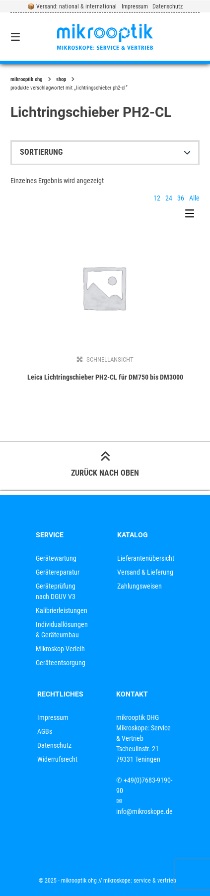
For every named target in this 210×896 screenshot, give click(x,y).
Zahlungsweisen (139, 586)
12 (156, 198)
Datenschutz (167, 6)
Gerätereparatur (57, 572)
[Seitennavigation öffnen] (29, 37)
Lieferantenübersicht (145, 558)
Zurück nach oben (105, 465)
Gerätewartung (56, 558)
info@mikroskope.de (144, 811)
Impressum (135, 6)
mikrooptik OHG (26, 79)
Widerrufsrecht (57, 759)
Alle (194, 198)
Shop (61, 79)
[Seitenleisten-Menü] (192, 215)
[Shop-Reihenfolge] (105, 152)
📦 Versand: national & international (72, 6)
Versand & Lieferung (145, 572)
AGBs (44, 731)
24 (168, 198)
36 (180, 198)
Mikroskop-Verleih (60, 649)
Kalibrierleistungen (61, 610)
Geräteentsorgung (60, 663)
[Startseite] (105, 37)
